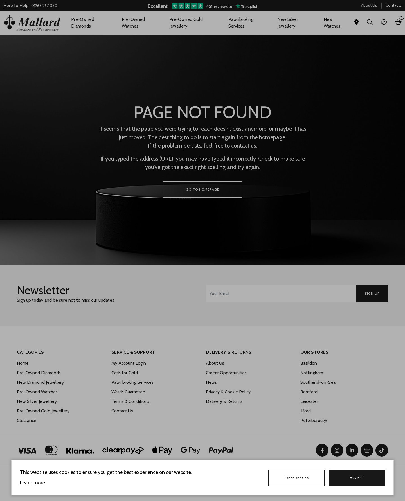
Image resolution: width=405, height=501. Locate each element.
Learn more (32, 483)
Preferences (296, 477)
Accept (357, 477)
